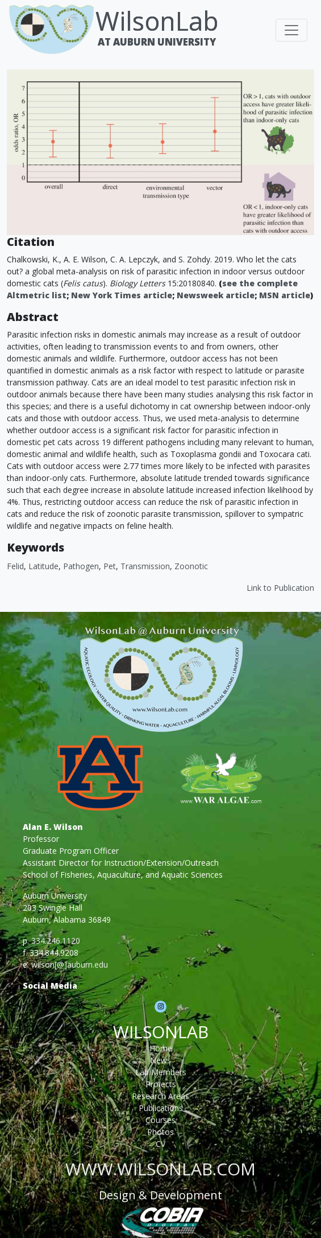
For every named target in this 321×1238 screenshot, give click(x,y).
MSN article (284, 295)
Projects (160, 1084)
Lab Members (160, 1072)
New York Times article (121, 295)
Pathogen (81, 566)
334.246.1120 (55, 940)
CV (160, 1143)
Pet (109, 566)
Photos (160, 1131)
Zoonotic (191, 566)
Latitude (43, 566)
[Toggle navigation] (291, 30)
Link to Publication (280, 587)
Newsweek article (216, 295)
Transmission (145, 566)
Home (160, 1048)
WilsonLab (157, 20)
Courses (160, 1119)
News (160, 1060)
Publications (161, 1108)
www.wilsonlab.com (160, 1169)
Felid (15, 566)
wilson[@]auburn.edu (69, 964)
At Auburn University (157, 41)
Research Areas (160, 1096)
